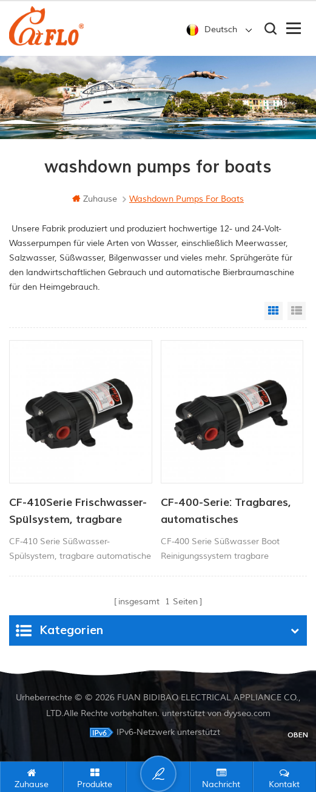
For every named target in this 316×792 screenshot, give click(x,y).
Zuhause (94, 199)
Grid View (273, 311)
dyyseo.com (247, 713)
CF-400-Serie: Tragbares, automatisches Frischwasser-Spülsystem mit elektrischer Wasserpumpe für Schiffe (227, 512)
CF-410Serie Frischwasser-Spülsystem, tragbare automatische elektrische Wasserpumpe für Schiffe (78, 512)
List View (296, 311)
